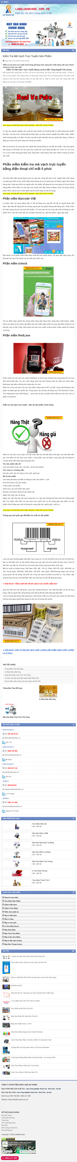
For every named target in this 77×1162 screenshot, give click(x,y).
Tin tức (38, 50)
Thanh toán (5, 1120)
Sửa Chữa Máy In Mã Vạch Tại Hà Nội (25, 1065)
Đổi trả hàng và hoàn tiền (9, 1128)
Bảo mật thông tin (7, 1130)
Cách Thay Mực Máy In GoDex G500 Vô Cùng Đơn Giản (31, 1040)
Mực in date (7, 919)
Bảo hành (5, 1125)
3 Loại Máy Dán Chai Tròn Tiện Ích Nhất (25, 1001)
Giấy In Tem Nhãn (10, 908)
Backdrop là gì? (16, 985)
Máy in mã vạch (9, 923)
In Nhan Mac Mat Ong (12, 672)
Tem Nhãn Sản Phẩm (11, 901)
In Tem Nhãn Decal (10, 926)
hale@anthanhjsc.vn (12, 772)
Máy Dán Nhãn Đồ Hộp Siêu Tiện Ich (24, 1016)
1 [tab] (35, 44)
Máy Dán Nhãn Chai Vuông (42, 861)
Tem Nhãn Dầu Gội (39, 824)
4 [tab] (41, 44)
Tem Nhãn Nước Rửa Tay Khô (22, 1008)
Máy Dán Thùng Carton (12, 944)
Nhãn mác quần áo (10, 912)
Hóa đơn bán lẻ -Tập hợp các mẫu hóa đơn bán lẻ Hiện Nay (32, 993)
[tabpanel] (38, 33)
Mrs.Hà (7, 776)
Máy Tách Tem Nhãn (11, 933)
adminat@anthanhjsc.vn (13, 806)
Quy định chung (6, 1115)
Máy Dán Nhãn (9, 930)
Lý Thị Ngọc (9, 794)
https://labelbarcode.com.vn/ (18, 1099)
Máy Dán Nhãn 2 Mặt (40, 833)
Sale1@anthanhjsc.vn (12, 738)
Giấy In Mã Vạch (9, 905)
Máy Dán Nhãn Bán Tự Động (43, 843)
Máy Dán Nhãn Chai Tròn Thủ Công (17, 675)
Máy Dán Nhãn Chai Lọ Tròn (21, 1024)
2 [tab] (37, 45)
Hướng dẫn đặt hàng (8, 1118)
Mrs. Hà (7, 742)
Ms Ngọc (7, 759)
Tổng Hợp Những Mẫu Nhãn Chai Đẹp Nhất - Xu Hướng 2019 (33, 1057)
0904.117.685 (10, 1158)
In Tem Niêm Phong (39, 871)
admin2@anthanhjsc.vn (13, 755)
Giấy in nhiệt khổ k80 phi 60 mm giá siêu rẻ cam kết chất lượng (33, 977)
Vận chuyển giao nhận (9, 1123)
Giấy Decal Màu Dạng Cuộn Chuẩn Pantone (27, 1032)
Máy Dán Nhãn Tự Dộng (41, 852)
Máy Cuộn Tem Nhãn (11, 937)
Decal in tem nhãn (10, 897)
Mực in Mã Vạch (9, 915)
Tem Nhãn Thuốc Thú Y (41, 880)
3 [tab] (39, 44)
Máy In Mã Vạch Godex (12, 940)
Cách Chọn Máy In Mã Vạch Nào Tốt (24, 1072)
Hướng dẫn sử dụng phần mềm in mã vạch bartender (30, 1047)
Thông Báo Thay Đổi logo (13, 669)
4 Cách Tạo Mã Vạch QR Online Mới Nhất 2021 (21, 678)
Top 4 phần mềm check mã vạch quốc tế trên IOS (22, 681)
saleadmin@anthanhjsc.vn (14, 789)
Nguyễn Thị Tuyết (11, 811)
